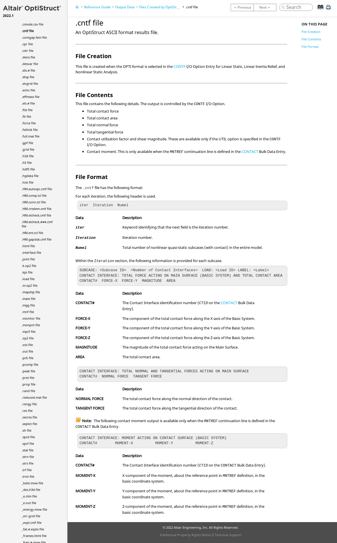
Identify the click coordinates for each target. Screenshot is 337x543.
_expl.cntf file (31, 522)
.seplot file (29, 424)
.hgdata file (30, 176)
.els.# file (28, 103)
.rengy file (29, 404)
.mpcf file (28, 331)
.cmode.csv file (32, 24)
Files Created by (160, 7)
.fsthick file (30, 129)
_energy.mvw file (34, 509)
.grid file (28, 149)
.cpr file (27, 44)
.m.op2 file (29, 285)
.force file (29, 123)
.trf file (27, 470)
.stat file (27, 450)
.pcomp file (30, 364)
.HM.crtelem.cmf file (36, 208)
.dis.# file (28, 70)
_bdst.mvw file (32, 483)
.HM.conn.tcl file (34, 202)
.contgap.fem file (34, 37)
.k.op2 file (29, 265)
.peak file (28, 371)
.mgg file (28, 305)
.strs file (27, 463)
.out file (27, 351)
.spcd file (28, 437)
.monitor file (31, 318)
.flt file (26, 116)
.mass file (28, 298)
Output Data (125, 7)
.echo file (28, 90)
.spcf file (28, 443)
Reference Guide (97, 7)
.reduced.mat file (34, 397)
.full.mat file (30, 136)
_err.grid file (31, 516)
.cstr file (27, 50)
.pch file (27, 358)
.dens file (28, 57)
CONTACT (250, 151)
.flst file (27, 110)
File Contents (311, 39)
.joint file (28, 259)
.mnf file (28, 312)
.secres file (29, 417)
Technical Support (228, 535)
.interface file (31, 252)
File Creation (311, 31)
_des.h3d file (31, 489)
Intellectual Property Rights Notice (185, 535)
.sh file (26, 430)
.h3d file (28, 156)
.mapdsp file (31, 292)
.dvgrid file (30, 83)
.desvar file (30, 64)
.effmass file (30, 97)
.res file (27, 410)
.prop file (28, 384)
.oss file (27, 345)
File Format (310, 46)
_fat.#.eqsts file (33, 529)
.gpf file (27, 143)
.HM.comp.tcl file (34, 195)
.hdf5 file (28, 169)
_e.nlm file (29, 496)
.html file (28, 246)
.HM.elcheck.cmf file (36, 215)
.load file (28, 279)
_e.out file (29, 503)
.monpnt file (31, 325)
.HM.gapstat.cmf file (36, 239)
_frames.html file (34, 536)
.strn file (28, 457)
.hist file (27, 182)
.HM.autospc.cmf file (37, 189)
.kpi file (27, 272)
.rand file (28, 391)
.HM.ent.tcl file (32, 233)
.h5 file (27, 162)
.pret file (28, 377)
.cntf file (28, 31)
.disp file (28, 77)
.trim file (28, 476)
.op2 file (28, 338)
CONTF (180, 66)
